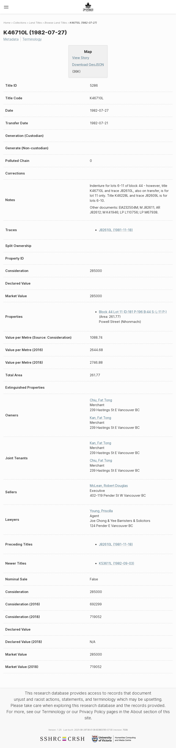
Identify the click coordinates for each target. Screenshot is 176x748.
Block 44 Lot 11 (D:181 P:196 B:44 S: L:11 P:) (133, 312)
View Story (80, 58)
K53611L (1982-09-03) (116, 563)
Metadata (11, 39)
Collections (19, 22)
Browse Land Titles (55, 22)
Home (7, 22)
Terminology (32, 39)
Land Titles (35, 22)
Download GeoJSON (88, 64)
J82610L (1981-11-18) (116, 230)
